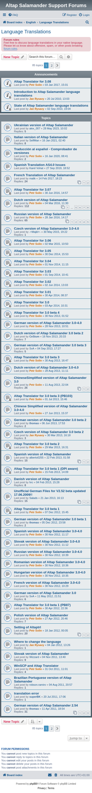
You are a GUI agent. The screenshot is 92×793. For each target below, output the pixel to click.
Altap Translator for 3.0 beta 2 (36, 444)
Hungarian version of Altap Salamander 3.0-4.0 (49, 572)
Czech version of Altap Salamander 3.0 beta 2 (49, 432)
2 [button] (52, 65)
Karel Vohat (36, 168)
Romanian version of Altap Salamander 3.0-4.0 (49, 562)
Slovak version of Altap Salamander (41, 654)
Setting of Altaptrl (27, 627)
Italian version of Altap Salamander (41, 137)
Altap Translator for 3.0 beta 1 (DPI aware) (46, 469)
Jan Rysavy (36, 98)
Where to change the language (37, 642)
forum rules (10, 48)
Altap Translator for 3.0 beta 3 (36, 357)
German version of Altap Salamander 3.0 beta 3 (50, 345)
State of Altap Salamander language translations (51, 105)
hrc (31, 482)
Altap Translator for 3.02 (32, 282)
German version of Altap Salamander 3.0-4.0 (48, 323)
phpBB (33, 783)
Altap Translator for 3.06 (32, 240)
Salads (33, 497)
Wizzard (34, 657)
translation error (26, 693)
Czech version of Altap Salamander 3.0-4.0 (46, 228)
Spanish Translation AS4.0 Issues (40, 165)
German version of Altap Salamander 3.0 (45, 593)
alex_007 (34, 128)
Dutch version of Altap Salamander (41, 200)
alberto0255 (36, 457)
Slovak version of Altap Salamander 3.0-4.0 (47, 541)
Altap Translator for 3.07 (32, 189)
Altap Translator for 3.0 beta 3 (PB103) (43, 396)
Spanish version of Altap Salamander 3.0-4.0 (48, 531)
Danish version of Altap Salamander (41, 479)
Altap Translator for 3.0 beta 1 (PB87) (42, 605)
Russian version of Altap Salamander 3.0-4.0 (48, 552)
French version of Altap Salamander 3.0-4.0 (47, 582)
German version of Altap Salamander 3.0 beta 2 (50, 420)
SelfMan (34, 140)
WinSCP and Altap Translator (36, 666)
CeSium (34, 336)
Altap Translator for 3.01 (32, 292)
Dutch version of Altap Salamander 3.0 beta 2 (48, 333)
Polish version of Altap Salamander (41, 615)
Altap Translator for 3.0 (31, 302)
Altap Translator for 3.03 (32, 271)
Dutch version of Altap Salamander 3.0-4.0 (46, 367)
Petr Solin (35, 84)
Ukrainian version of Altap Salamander (43, 125)
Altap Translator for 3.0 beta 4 (36, 312)
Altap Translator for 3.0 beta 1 (36, 509)
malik (32, 178)
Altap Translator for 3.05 (32, 251)
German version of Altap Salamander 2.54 (46, 705)
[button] (57, 65)
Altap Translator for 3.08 (32, 81)
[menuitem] (13, 15)
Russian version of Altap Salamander (42, 214)
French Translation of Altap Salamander (44, 175)
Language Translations (26, 31)
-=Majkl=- (34, 231)
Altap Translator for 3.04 (32, 261)
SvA (31, 348)
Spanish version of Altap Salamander (42, 454)
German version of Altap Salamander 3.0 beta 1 (50, 519)
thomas (34, 423)
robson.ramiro (37, 684)
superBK (34, 696)
